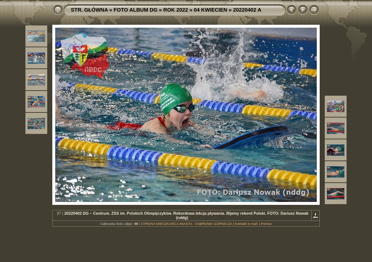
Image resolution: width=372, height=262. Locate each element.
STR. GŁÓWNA (89, 10)
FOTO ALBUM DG (136, 10)
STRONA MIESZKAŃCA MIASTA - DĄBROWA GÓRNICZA (186, 224)
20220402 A (247, 10)
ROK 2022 (175, 10)
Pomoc (266, 224)
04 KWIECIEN (210, 10)
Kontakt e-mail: (246, 224)
